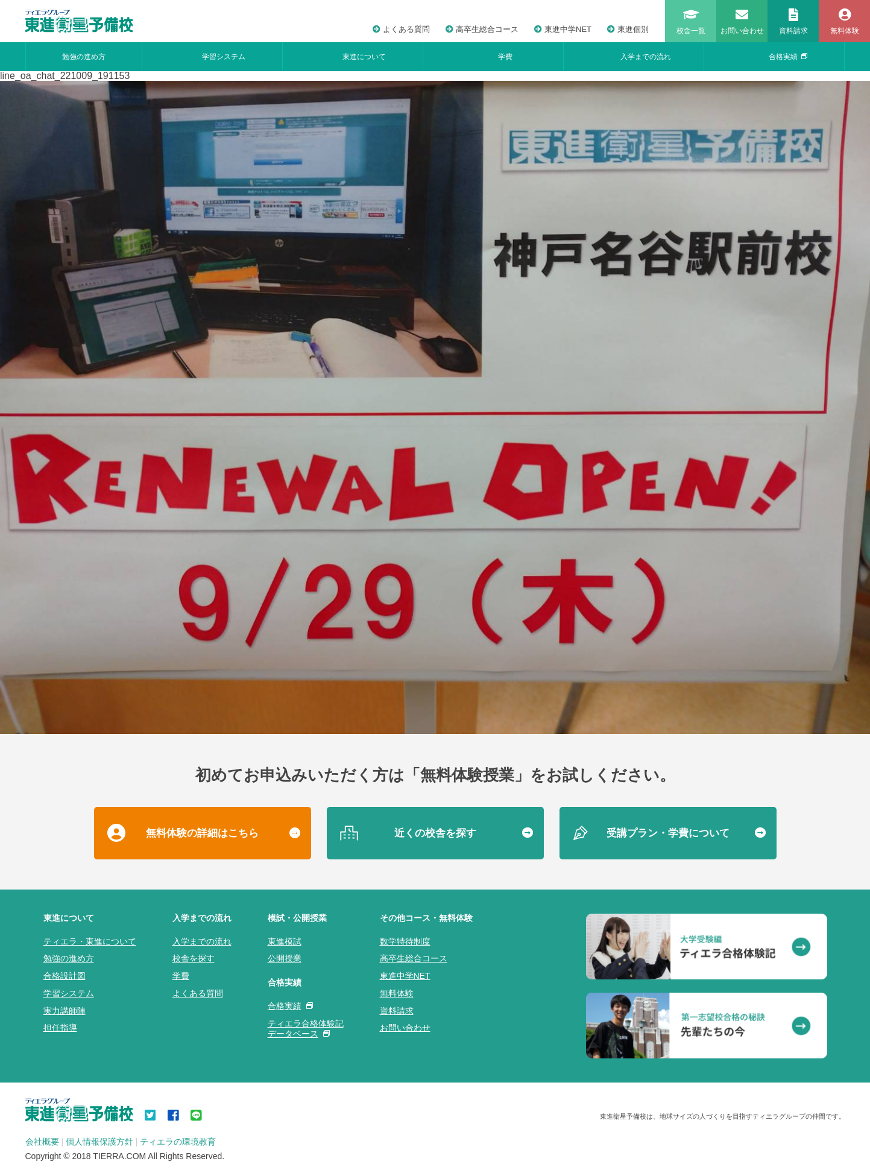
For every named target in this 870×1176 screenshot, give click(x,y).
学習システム (223, 56)
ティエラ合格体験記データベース (306, 1028)
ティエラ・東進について (89, 941)
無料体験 (397, 993)
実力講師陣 (64, 1011)
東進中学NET (562, 29)
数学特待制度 (405, 941)
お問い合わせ (405, 1027)
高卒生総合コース (482, 29)
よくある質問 (401, 29)
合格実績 (788, 56)
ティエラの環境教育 (178, 1141)
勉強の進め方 (84, 56)
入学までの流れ (645, 56)
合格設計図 (64, 976)
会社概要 (42, 1141)
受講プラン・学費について (668, 833)
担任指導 (60, 1027)
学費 (505, 56)
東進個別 (628, 29)
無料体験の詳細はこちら (202, 833)
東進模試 (284, 941)
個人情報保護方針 (99, 1141)
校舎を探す (193, 958)
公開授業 (284, 958)
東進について (364, 56)
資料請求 (397, 1011)
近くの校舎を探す (435, 833)
